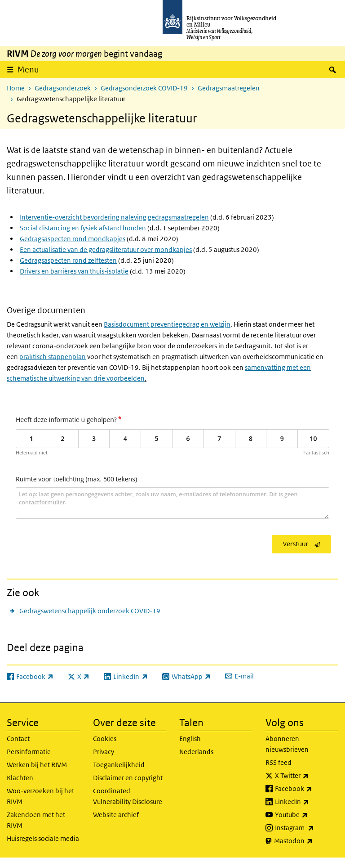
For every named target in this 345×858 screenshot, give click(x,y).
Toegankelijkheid (119, 764)
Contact (18, 738)
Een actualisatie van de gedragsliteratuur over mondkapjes (106, 249)
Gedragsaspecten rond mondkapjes (72, 238)
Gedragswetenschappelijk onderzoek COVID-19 (89, 610)
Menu (28, 69)
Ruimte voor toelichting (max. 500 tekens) (76, 479)
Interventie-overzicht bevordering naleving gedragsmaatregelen (114, 217)
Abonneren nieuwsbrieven (287, 744)
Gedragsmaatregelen (229, 88)
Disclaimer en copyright (128, 777)
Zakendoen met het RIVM (36, 820)
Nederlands (196, 751)
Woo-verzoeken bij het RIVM (40, 796)
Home (16, 88)
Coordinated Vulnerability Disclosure (127, 796)
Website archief (116, 814)
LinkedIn (306, 801)
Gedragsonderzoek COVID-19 (144, 88)
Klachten (20, 777)
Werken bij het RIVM (37, 764)
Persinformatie (29, 751)
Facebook (306, 788)
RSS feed (278, 762)
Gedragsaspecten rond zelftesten (68, 260)
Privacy (103, 751)
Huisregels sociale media (43, 838)
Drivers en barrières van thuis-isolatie (74, 271)
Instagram (306, 827)
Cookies (104, 738)
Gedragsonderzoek (63, 88)
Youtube (306, 814)
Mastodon (306, 841)
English (190, 738)
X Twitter (306, 775)
